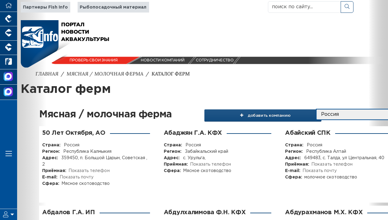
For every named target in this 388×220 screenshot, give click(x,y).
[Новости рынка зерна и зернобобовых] (8, 62)
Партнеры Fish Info (45, 7)
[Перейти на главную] (8, 6)
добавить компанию (271, 114)
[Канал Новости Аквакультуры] (8, 77)
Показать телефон (88, 171)
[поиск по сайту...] (304, 7)
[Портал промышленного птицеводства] (8, 19)
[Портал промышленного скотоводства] (8, 48)
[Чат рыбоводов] (8, 92)
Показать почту (76, 177)
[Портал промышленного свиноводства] (8, 33)
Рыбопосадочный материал (112, 7)
